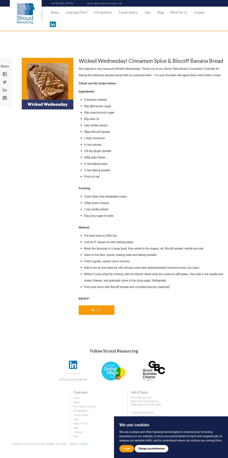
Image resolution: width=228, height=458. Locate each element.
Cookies (83, 443)
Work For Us (178, 12)
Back (96, 310)
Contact (199, 12)
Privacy (73, 443)
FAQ (76, 436)
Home (77, 397)
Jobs (147, 12)
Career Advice (128, 12)
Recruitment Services (85, 406)
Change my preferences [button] (151, 448)
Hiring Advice (103, 12)
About (55, 12)
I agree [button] (127, 448)
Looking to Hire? (76, 12)
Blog (160, 12)
